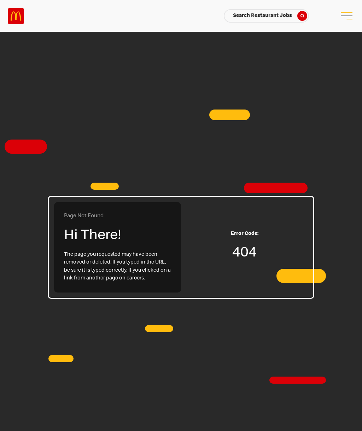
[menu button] (346, 15)
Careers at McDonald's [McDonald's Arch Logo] (16, 16)
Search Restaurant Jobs (270, 16)
